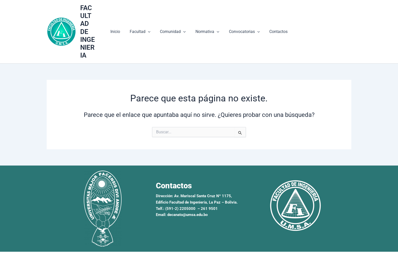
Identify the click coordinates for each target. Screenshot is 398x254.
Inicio (119, 27)
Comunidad (174, 28)
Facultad (142, 28)
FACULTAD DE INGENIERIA (91, 27)
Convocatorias (242, 28)
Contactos (275, 27)
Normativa (207, 28)
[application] (150, 28)
